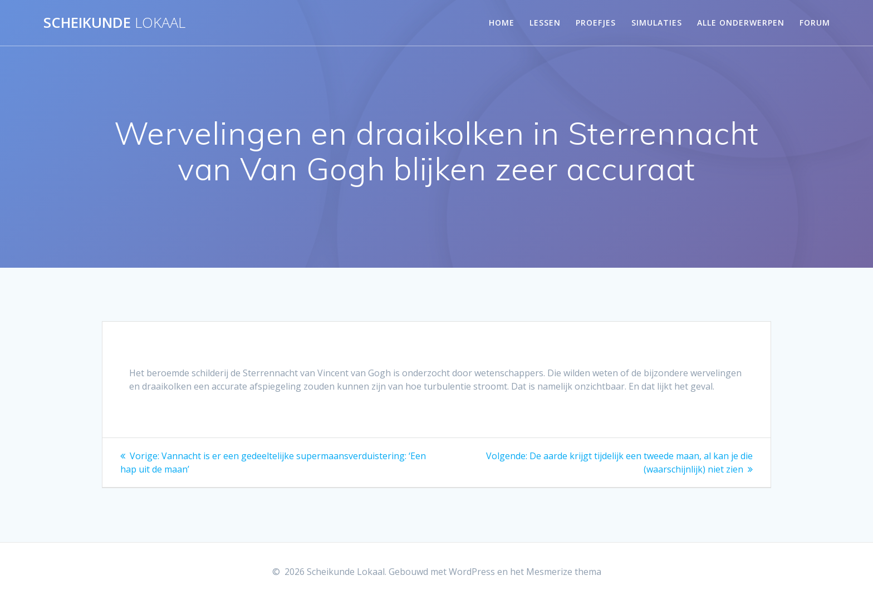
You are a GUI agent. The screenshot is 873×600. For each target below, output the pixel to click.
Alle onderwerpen (740, 22)
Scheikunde (114, 23)
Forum (815, 22)
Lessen (545, 22)
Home (501, 22)
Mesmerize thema (563, 571)
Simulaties (656, 22)
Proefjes (596, 22)
